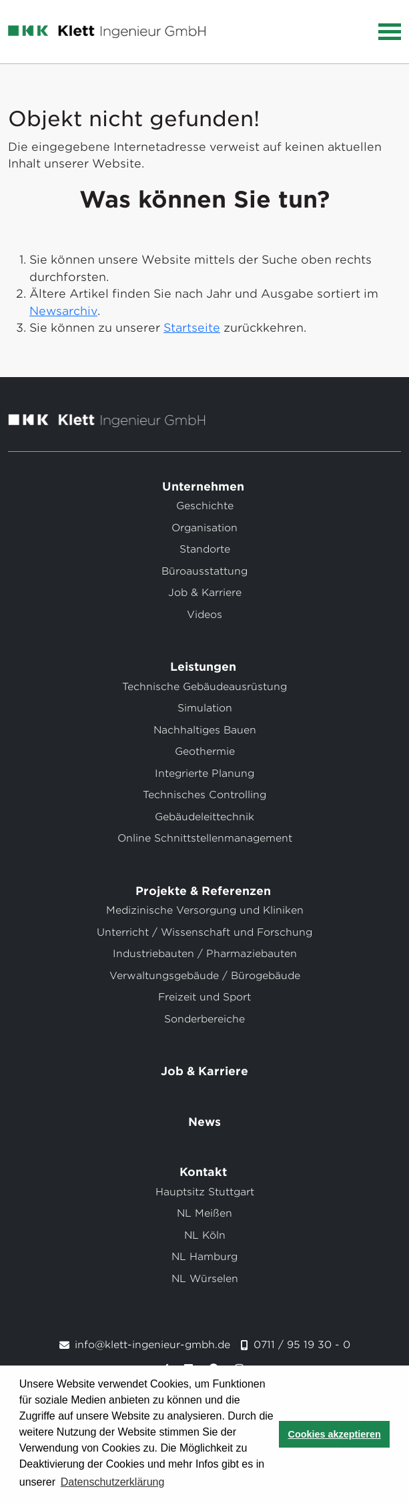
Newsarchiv (63, 311)
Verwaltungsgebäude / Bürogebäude (204, 976)
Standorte (204, 549)
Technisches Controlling (204, 795)
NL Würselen (204, 1279)
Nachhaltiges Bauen (204, 730)
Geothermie (205, 751)
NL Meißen (204, 1213)
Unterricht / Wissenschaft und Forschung (204, 932)
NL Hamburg (204, 1257)
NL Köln (205, 1235)
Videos (204, 615)
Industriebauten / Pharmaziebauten (205, 954)
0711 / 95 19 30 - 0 (302, 1345)
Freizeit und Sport (204, 997)
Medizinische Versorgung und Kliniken (205, 910)
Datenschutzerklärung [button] (113, 1482)
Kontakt (204, 1172)
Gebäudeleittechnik (204, 817)
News (204, 1122)
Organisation (204, 528)
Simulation (204, 708)
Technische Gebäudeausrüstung (204, 687)
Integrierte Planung (204, 774)
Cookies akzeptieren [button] (334, 1434)
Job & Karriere (205, 593)
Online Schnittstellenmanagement (204, 838)
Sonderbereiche (204, 1019)
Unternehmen (205, 486)
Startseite (191, 327)
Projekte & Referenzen (204, 891)
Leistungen (205, 666)
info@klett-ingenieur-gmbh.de (152, 1345)
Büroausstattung (204, 571)
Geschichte (205, 506)
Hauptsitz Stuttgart (204, 1192)
